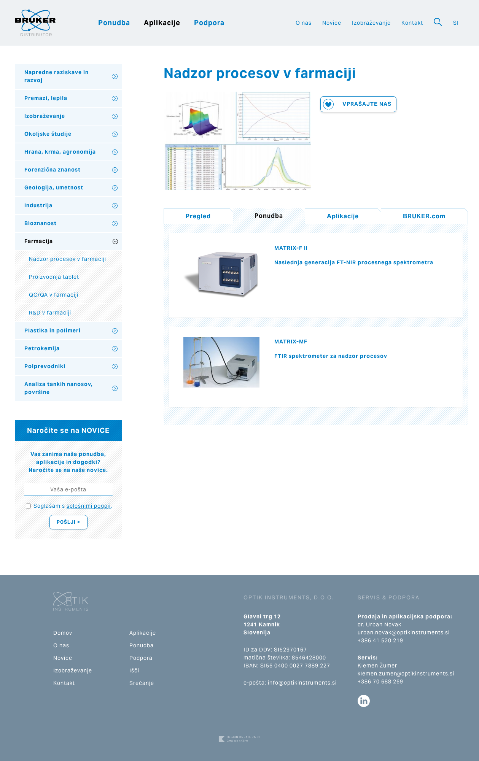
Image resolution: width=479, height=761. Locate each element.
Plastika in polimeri (52, 330)
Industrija (38, 205)
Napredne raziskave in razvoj (56, 76)
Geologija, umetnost (53, 187)
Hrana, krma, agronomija (60, 151)
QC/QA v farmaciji (53, 294)
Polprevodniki (44, 366)
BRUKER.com (424, 216)
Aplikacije (162, 22)
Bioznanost (40, 223)
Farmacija (38, 241)
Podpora (209, 22)
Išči (134, 670)
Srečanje (141, 683)
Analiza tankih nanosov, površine (58, 388)
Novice (331, 22)
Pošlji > (68, 522)
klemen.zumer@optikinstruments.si (406, 673)
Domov (62, 632)
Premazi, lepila (45, 98)
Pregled (198, 216)
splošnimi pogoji (89, 505)
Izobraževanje (371, 22)
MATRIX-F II (291, 248)
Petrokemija (42, 348)
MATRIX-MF (290, 341)
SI (456, 22)
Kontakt (412, 22)
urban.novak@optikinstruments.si (404, 632)
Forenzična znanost (52, 169)
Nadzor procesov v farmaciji (67, 259)
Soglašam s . (72, 505)
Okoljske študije (48, 133)
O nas (304, 22)
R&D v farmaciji (50, 312)
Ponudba (114, 22)
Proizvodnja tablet (54, 276)
